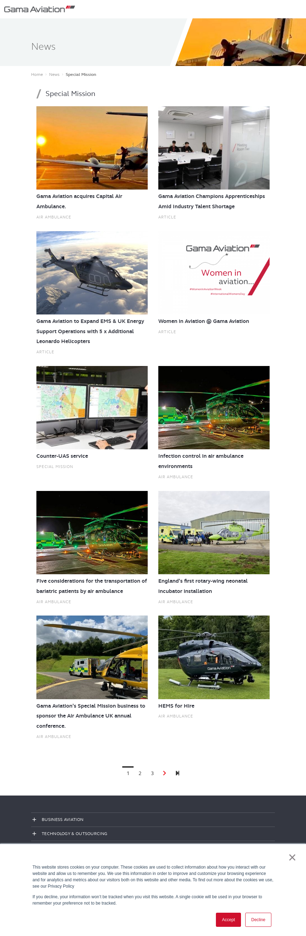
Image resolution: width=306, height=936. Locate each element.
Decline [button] (258, 919)
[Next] (177, 774)
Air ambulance (53, 217)
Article (167, 217)
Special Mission (54, 466)
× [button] (292, 857)
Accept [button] (228, 919)
